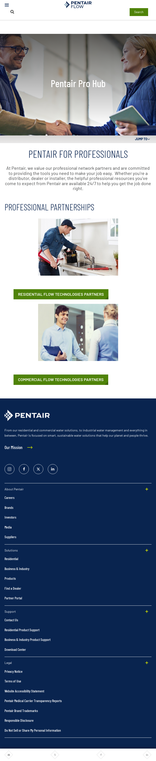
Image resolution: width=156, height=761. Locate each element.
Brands (9, 507)
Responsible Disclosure (19, 720)
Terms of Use (13, 681)
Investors (10, 517)
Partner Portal (13, 598)
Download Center (15, 649)
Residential (11, 558)
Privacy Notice (14, 671)
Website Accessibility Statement (24, 691)
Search (139, 12)
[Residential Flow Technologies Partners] (61, 294)
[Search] (12, 12)
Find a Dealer (13, 588)
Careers (9, 497)
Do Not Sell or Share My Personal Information (33, 730)
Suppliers (10, 537)
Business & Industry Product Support (27, 639)
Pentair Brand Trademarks (21, 710)
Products (10, 578)
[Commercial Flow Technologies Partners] (61, 380)
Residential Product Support (22, 630)
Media (8, 527)
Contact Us (11, 620)
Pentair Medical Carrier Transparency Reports (33, 700)
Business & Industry (17, 568)
